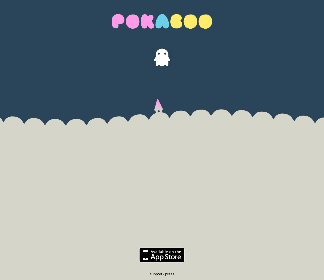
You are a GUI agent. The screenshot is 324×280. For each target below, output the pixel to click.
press (169, 274)
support (156, 274)
